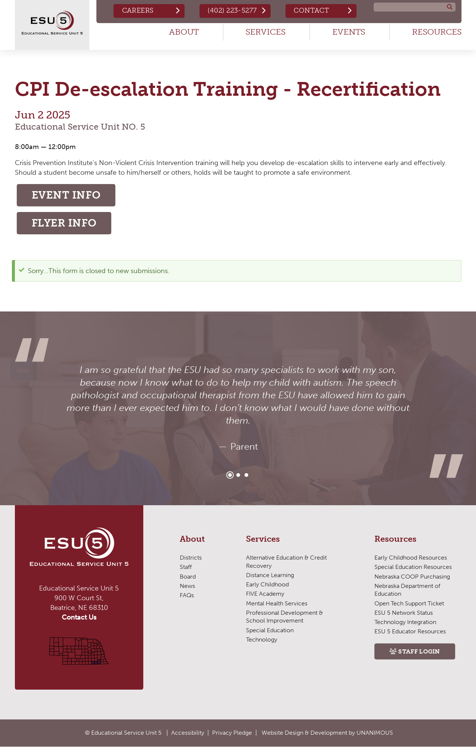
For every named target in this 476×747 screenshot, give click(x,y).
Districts (191, 557)
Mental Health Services (276, 603)
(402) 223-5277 (232, 10)
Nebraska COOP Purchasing (412, 576)
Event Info (66, 195)
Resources (436, 32)
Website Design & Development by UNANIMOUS (327, 732)
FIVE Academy (265, 593)
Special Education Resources (413, 566)
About (184, 32)
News (187, 585)
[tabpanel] (238, 408)
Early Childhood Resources (410, 557)
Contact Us (79, 617)
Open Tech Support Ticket (409, 603)
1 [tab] (230, 475)
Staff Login (419, 651)
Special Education (270, 630)
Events (348, 32)
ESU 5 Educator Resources (410, 631)
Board (188, 576)
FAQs (187, 595)
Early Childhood (267, 584)
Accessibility (187, 732)
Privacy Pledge (232, 732)
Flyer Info (64, 223)
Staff (186, 566)
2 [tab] (238, 475)
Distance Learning (270, 575)
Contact (311, 10)
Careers (138, 10)
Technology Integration (405, 622)
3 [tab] (246, 475)
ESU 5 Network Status (403, 612)
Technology (261, 639)
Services (265, 32)
